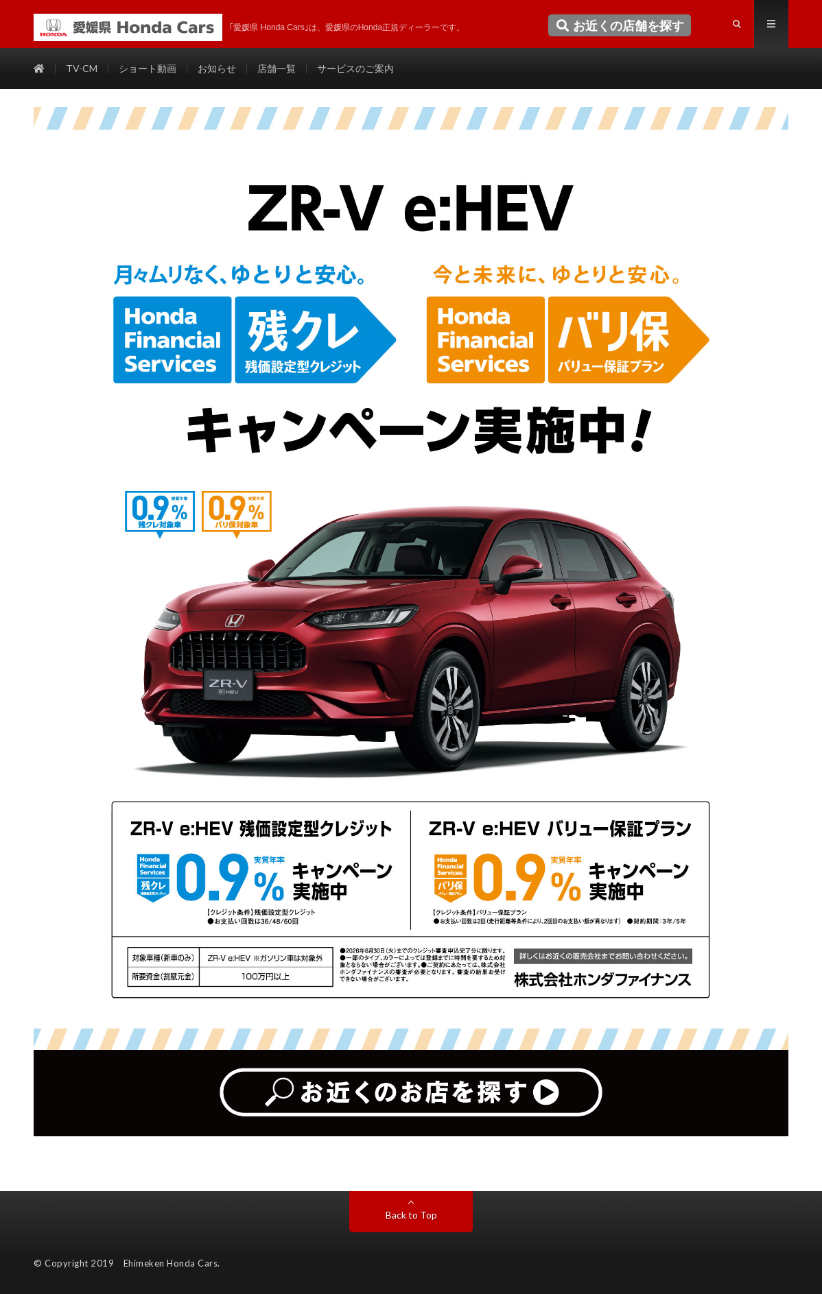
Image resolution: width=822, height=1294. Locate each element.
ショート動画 (147, 68)
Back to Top (411, 1215)
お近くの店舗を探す (619, 25)
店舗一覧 (276, 68)
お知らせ (217, 68)
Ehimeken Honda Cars (171, 1263)
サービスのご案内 (355, 68)
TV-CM (81, 68)
